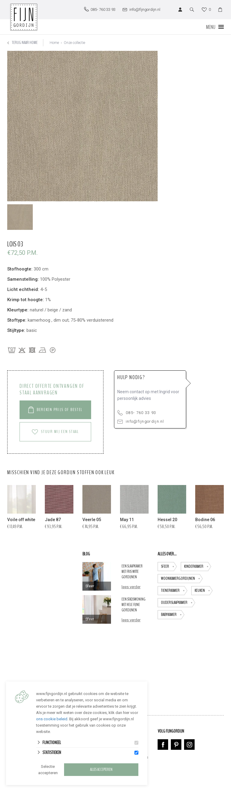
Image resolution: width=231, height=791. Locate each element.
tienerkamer (174, 590)
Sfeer (169, 566)
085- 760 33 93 (136, 413)
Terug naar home (22, 42)
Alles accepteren (101, 769)
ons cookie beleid (51, 719)
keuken (204, 590)
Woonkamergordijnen (182, 578)
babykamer (172, 614)
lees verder (131, 587)
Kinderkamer (197, 566)
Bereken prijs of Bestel (55, 409)
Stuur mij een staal (55, 431)
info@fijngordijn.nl (140, 421)
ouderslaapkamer (178, 602)
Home (54, 43)
